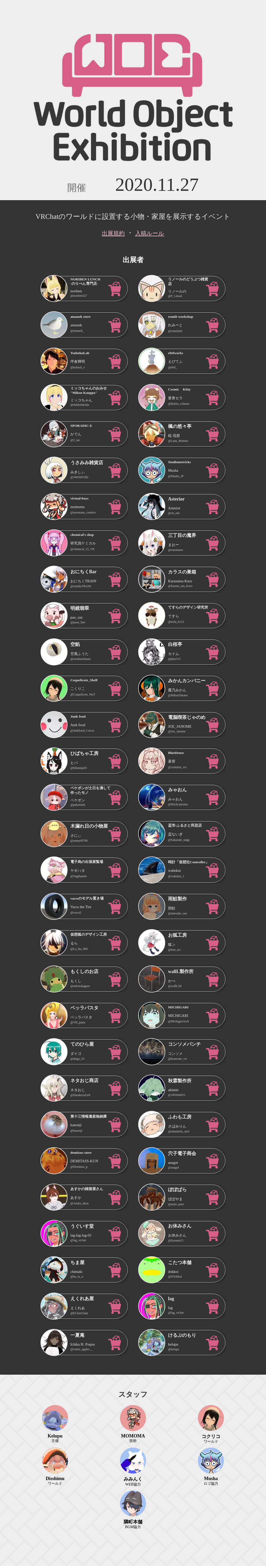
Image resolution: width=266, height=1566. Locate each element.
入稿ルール (149, 233)
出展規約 (113, 233)
